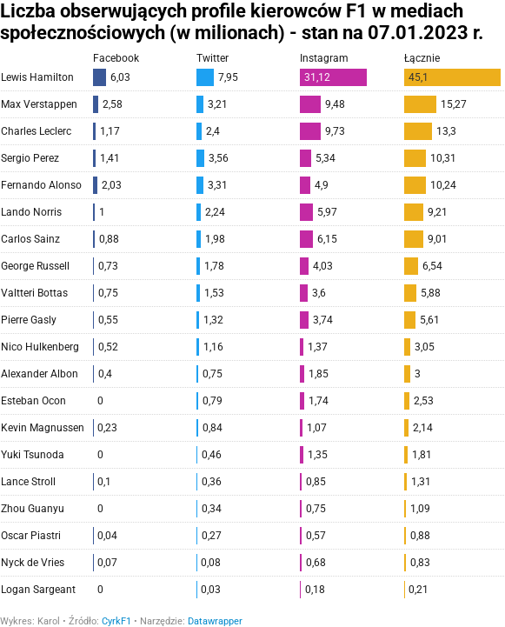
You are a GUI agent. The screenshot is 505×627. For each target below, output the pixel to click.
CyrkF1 (116, 621)
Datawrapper (215, 621)
